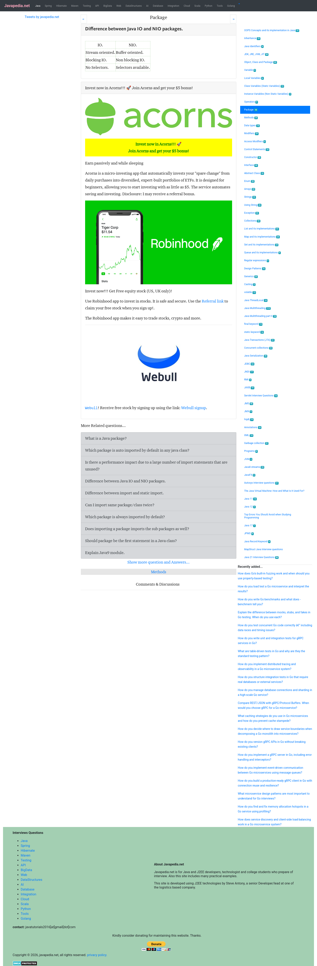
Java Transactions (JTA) (259, 340)
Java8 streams (254, 467)
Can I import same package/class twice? (119, 504)
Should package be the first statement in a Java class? (131, 540)
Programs (251, 451)
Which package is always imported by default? (125, 516)
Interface (251, 165)
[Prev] (84, 19)
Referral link (213, 301)
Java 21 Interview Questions (261, 557)
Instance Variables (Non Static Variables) (267, 94)
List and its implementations (261, 228)
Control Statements (256, 149)
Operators (251, 101)
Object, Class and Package (260, 62)
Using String (252, 205)
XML (248, 435)
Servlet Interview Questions (261, 395)
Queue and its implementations (262, 252)
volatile (250, 292)
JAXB (249, 387)
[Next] (233, 19)
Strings (250, 197)
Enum (249, 181)
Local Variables (254, 78)
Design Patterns (254, 268)
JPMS (249, 533)
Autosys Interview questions (261, 482)
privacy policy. (97, 955)
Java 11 (250, 498)
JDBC (249, 363)
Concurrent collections (258, 347)
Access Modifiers (255, 141)
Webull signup (193, 407)
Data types (252, 125)
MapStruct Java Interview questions (263, 549)
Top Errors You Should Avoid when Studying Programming (267, 516)
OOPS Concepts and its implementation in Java (271, 30)
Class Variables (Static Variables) (264, 86)
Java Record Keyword (257, 541)
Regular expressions (256, 260)
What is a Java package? (106, 438)
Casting (250, 284)
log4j (249, 419)
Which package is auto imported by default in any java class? (137, 450)
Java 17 (250, 525)
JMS (248, 403)
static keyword (254, 332)
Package (251, 109)
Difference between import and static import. (124, 492)
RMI (247, 379)
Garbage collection (256, 443)
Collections (252, 220)
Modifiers (251, 133)
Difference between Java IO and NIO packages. (125, 481)
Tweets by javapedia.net (42, 17)
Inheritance (252, 38)
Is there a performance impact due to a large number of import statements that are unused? (156, 465)
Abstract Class (254, 173)
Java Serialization (255, 355)
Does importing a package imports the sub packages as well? (137, 528)
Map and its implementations (262, 236)
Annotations (252, 427)
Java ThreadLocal (255, 300)
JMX (248, 411)
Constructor (252, 157)
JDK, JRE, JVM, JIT (256, 54)
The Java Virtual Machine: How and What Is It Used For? (274, 490)
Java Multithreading (257, 308)
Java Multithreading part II (260, 316)
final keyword (253, 324)
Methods (158, 571)
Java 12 (250, 506)
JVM (248, 459)
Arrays (249, 189)
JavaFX (249, 475)
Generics (251, 276)
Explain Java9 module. (105, 552)
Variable (250, 70)
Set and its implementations (261, 244)
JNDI (249, 371)
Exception (251, 212)
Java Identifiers (254, 46)
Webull (91, 408)
